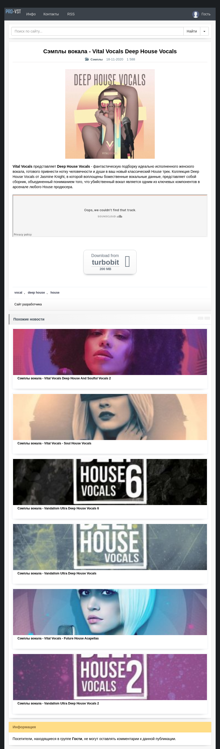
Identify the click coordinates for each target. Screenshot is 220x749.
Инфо (43, 14)
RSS (83, 14)
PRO (19, 14)
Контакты (63, 14)
